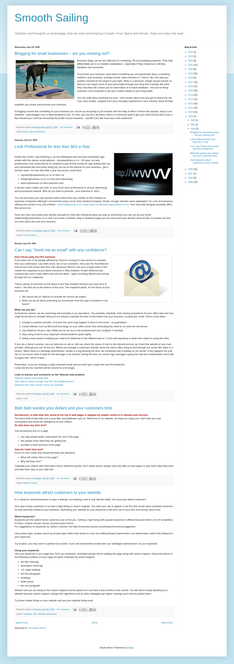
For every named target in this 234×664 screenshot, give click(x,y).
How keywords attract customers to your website (58, 492)
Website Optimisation (47, 614)
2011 (191, 108)
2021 (191, 65)
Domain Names (30, 235)
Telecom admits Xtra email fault (31, 378)
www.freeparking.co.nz (70, 204)
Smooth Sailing (51, 18)
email (25, 398)
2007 (191, 173)
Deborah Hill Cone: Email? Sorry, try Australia (39, 385)
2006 (191, 178)
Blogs (25, 132)
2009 (191, 116)
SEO (35, 614)
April (193, 128)
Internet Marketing (37, 132)
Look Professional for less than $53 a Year (52, 146)
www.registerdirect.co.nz (116, 204)
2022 (191, 60)
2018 (191, 77)
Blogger (130, 647)
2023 (191, 56)
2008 (191, 169)
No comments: (67, 127)
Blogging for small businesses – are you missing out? (62, 53)
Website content (30, 483)
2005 (191, 182)
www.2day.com (91, 204)
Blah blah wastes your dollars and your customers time (63, 408)
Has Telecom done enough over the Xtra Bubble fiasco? (44, 381)
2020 (191, 69)
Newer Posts (22, 622)
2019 (191, 73)
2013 (191, 99)
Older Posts (167, 622)
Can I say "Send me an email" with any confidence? (61, 250)
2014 (191, 95)
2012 (191, 103)
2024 (191, 52)
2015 (191, 90)
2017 (191, 82)
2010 (191, 112)
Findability (27, 614)
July (193, 120)
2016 (191, 86)
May (193, 124)
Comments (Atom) (37, 628)
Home (95, 622)
